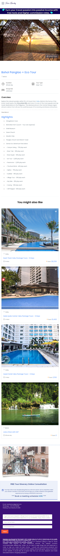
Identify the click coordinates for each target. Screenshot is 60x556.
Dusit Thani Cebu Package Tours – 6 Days (18, 258)
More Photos (52, 56)
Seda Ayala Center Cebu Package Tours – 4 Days (21, 316)
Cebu (38, 101)
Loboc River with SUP (10, 432)
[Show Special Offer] (3, 279)
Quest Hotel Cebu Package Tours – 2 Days (19, 374)
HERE (41, 496)
